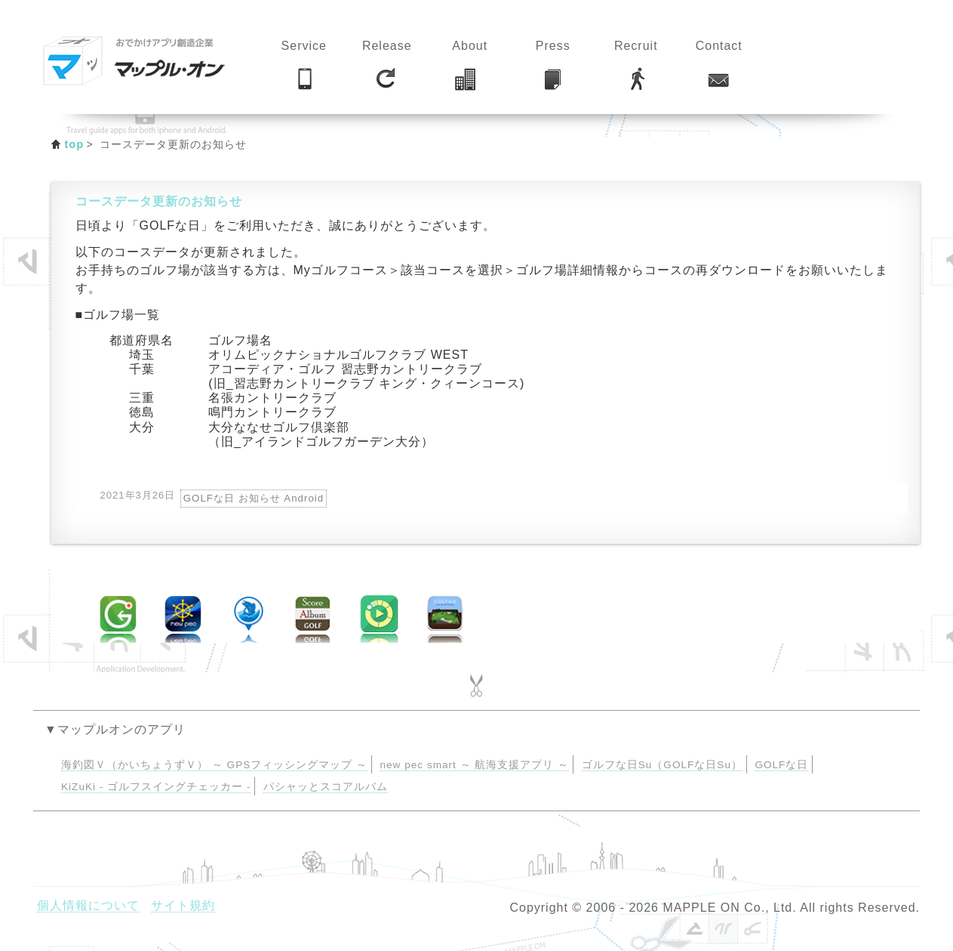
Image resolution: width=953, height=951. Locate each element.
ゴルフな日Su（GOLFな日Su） (662, 764)
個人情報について (88, 905)
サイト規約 (183, 905)
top (75, 144)
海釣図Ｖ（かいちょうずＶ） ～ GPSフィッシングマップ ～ (214, 764)
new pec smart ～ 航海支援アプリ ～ (475, 764)
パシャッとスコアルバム (325, 786)
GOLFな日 (781, 764)
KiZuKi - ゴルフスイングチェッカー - (156, 786)
